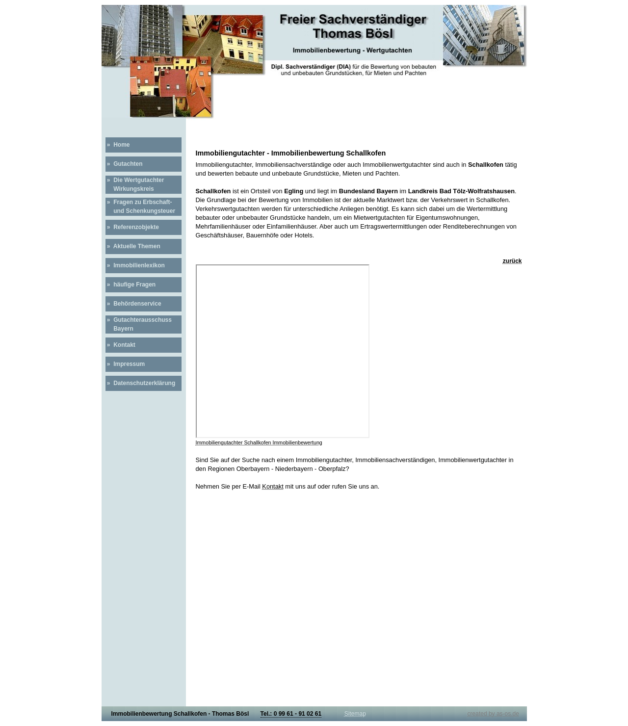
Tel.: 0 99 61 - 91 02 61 (291, 713)
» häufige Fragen (130, 284)
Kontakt (272, 486)
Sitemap (355, 713)
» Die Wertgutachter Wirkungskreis (134, 184)
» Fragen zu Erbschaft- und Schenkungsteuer (140, 206)
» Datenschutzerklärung (140, 383)
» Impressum (125, 364)
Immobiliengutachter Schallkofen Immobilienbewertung (259, 442)
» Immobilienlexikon (135, 265)
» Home (117, 144)
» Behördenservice (133, 303)
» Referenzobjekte (132, 227)
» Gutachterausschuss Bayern (138, 324)
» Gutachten (124, 163)
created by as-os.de (493, 713)
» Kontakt (120, 344)
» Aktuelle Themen (132, 246)
